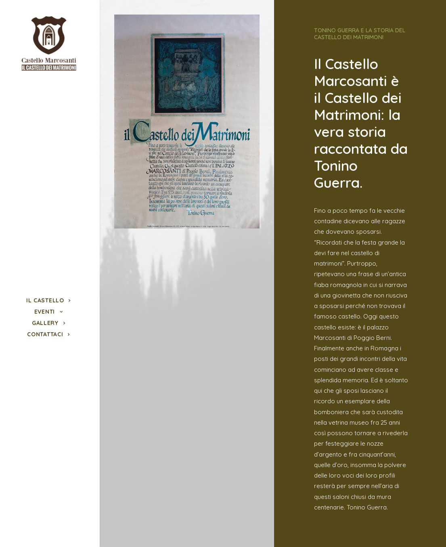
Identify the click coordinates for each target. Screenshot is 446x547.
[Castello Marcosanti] (48, 44)
